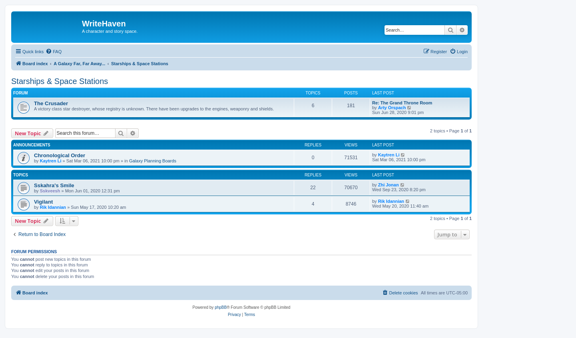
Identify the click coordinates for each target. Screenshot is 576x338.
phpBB (221, 307)
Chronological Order (59, 155)
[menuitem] (54, 51)
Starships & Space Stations (59, 81)
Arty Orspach (392, 107)
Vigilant (43, 202)
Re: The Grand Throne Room (402, 102)
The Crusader (51, 103)
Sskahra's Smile (54, 185)
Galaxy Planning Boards (152, 160)
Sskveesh (50, 190)
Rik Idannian (53, 207)
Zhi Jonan (388, 184)
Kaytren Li (51, 160)
